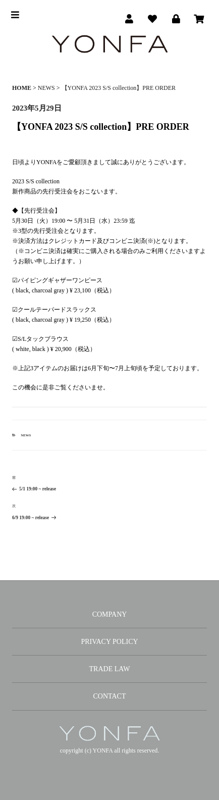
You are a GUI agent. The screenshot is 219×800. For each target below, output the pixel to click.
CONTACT (109, 696)
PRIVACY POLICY (109, 641)
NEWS (26, 435)
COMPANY (109, 614)
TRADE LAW (109, 669)
